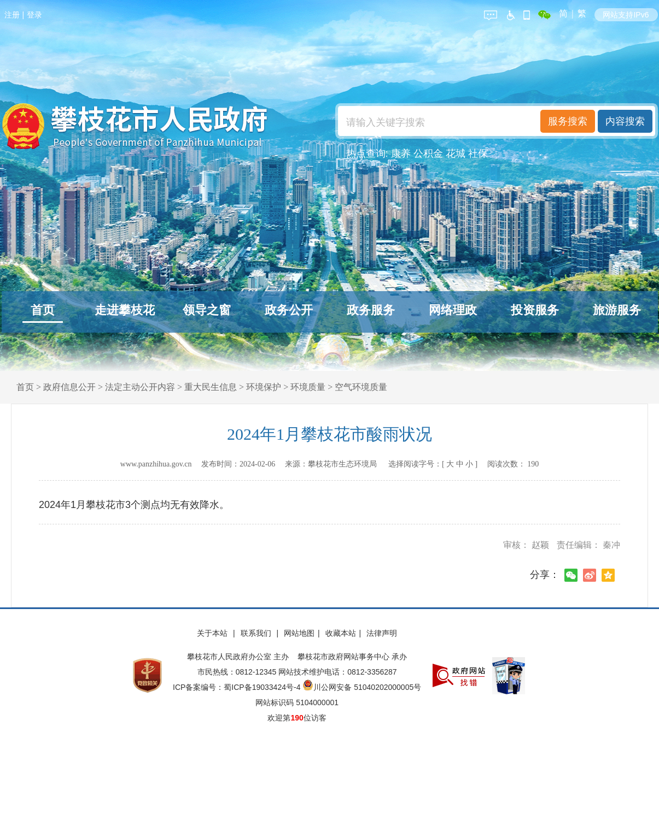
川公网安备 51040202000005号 (361, 687)
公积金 (428, 153)
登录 (34, 14)
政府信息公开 (69, 387)
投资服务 (535, 310)
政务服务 (371, 310)
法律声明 (381, 633)
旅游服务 (617, 310)
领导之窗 (207, 310)
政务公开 (289, 310)
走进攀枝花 (125, 310)
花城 (455, 153)
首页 (43, 310)
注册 (12, 14)
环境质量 (307, 387)
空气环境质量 (361, 387)
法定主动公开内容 (140, 387)
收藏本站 (340, 633)
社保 (478, 153)
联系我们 (257, 633)
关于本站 (213, 633)
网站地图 (299, 633)
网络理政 (453, 310)
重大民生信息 (210, 387)
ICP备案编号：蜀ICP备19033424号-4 (237, 687)
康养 (401, 153)
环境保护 (263, 387)
